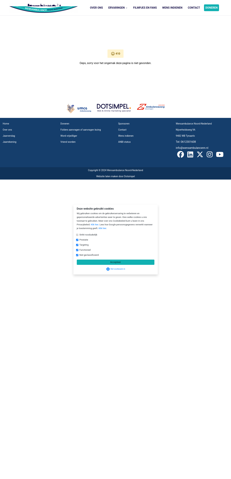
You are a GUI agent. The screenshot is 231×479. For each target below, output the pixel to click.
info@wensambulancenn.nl (192, 147)
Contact (194, 7)
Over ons (96, 7)
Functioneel (85, 250)
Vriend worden (68, 142)
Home (6, 123)
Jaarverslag (9, 135)
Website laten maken (107, 176)
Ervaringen (118, 7)
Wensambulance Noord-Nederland (194, 123)
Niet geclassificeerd (89, 255)
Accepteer (115, 262)
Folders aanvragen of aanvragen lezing (80, 129)
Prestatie (83, 239)
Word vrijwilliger (68, 135)
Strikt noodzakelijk (88, 234)
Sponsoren (124, 123)
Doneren (211, 7)
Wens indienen (172, 7)
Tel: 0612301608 (186, 141)
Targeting (84, 245)
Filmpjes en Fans (145, 7)
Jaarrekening (9, 142)
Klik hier (94, 224)
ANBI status (124, 142)
